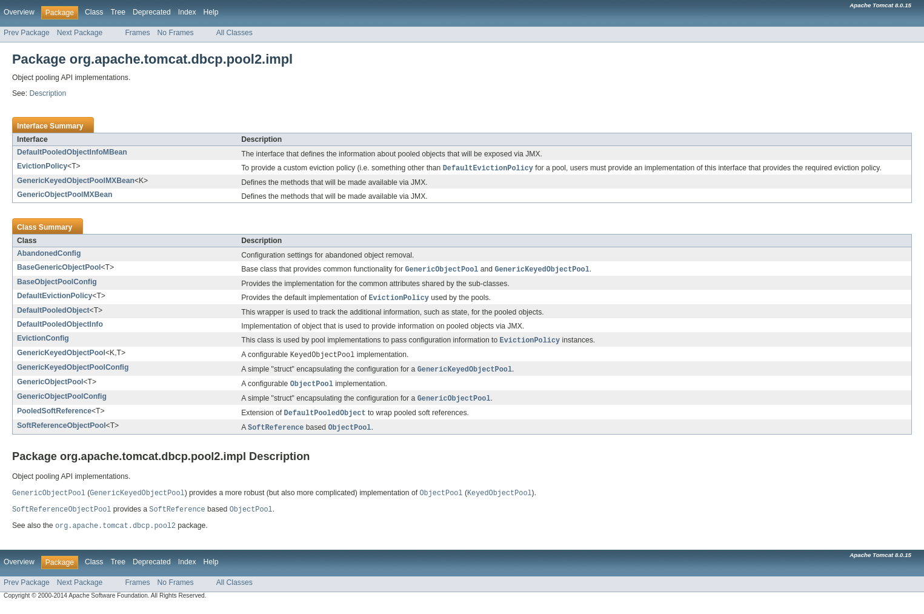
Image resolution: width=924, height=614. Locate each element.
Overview (19, 12)
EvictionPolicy (42, 166)
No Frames (176, 32)
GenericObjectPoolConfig (62, 400)
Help (211, 12)
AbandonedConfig (49, 254)
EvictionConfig (43, 340)
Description (47, 93)
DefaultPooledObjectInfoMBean (72, 152)
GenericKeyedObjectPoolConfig (72, 370)
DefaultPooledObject (53, 312)
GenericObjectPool (50, 385)
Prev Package (27, 32)
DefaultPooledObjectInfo (60, 326)
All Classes (234, 32)
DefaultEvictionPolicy (54, 297)
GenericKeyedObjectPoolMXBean (76, 181)
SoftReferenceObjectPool (61, 431)
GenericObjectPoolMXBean (64, 195)
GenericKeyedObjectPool (61, 355)
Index (187, 12)
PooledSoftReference (54, 416)
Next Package (80, 32)
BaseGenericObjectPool (59, 268)
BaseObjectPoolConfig (57, 283)
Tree (117, 12)
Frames (137, 32)
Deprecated (152, 12)
